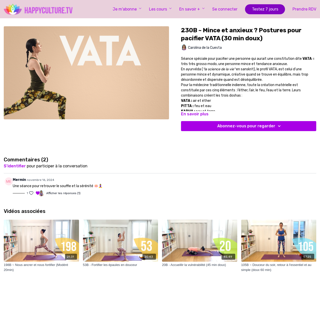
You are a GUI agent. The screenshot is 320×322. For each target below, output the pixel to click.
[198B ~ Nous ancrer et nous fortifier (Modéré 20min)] (41, 267)
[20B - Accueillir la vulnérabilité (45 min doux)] (199, 264)
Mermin (19, 180)
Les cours (160, 9)
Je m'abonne (127, 9)
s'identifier (15, 166)
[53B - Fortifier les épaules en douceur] (120, 264)
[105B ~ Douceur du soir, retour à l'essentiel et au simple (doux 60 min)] (278, 267)
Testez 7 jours (265, 9)
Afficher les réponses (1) (63, 193)
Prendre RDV (304, 9)
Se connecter (225, 9)
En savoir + (192, 9)
